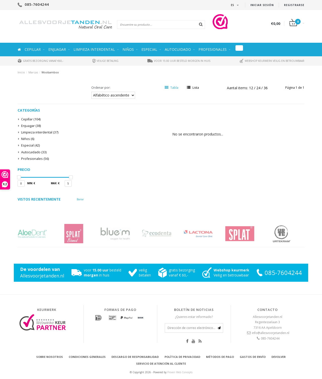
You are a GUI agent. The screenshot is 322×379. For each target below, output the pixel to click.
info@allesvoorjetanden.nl (270, 333)
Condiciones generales (87, 357)
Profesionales (212, 49)
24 (258, 87)
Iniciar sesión (262, 5)
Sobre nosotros (49, 357)
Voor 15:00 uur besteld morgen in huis (178, 61)
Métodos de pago (220, 357)
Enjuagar (57, 49)
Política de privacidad (182, 357)
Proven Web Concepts (179, 372)
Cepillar (33, 49)
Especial (149, 49)
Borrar (80, 199)
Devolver (278, 357)
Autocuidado (178, 49)
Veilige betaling (105, 61)
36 (266, 87)
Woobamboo (50, 72)
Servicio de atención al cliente (161, 363)
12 (251, 87)
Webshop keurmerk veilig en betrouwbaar (271, 61)
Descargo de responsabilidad (135, 357)
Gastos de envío (253, 357)
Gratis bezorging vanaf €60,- (40, 61)
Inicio (21, 72)
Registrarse (294, 5)
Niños (128, 49)
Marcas (33, 72)
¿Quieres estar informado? (194, 317)
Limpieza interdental (94, 49)
